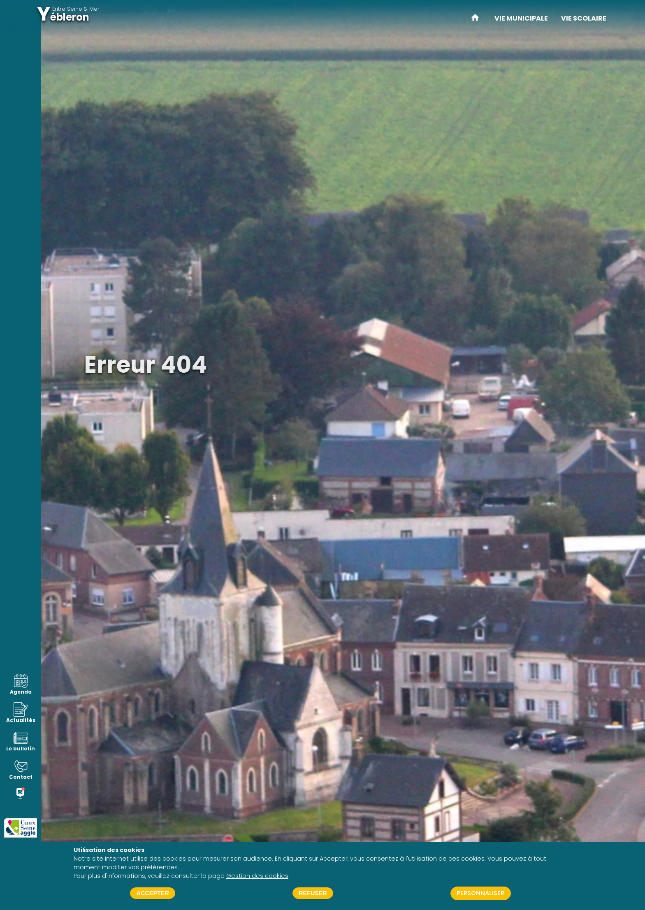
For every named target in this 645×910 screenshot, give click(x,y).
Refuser (313, 893)
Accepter (153, 893)
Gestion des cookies (257, 876)
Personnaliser (480, 893)
